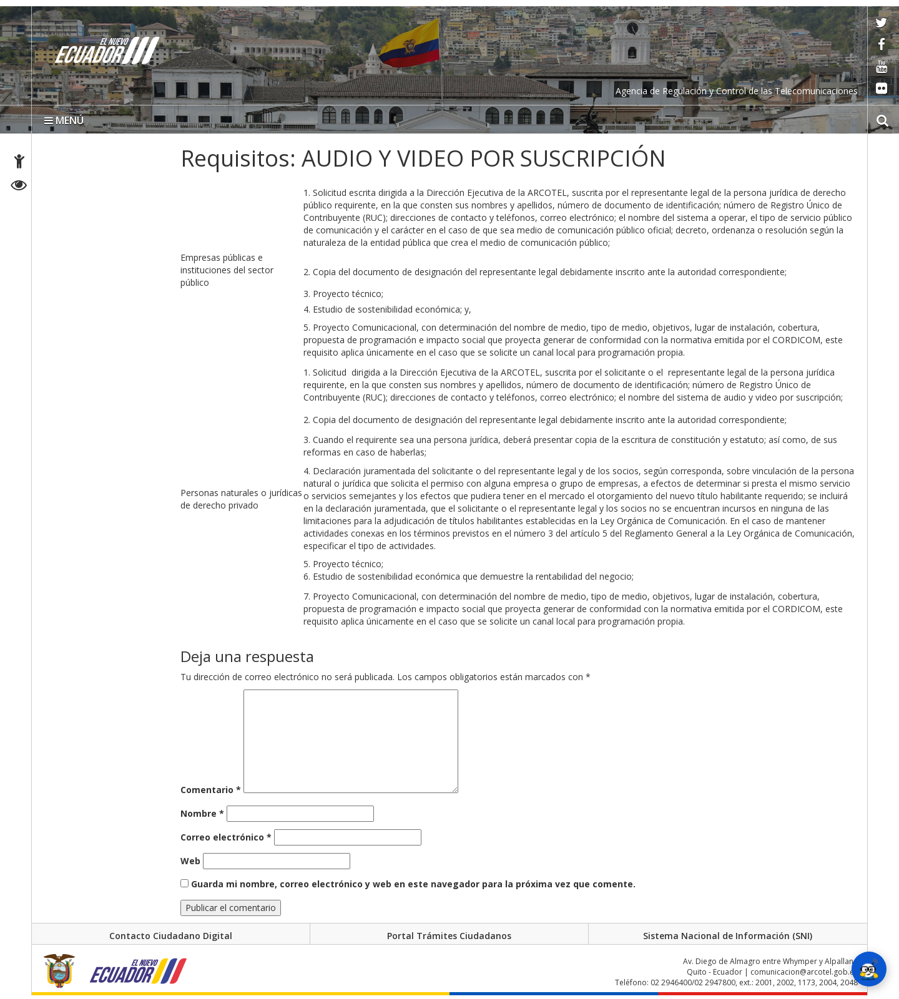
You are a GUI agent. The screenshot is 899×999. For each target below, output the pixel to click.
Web (190, 861)
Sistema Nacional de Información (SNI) (727, 936)
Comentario (210, 790)
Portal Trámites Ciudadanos (449, 936)
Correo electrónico (226, 837)
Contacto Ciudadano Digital (170, 936)
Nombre (202, 813)
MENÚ (64, 120)
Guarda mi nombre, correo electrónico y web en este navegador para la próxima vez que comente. (413, 884)
